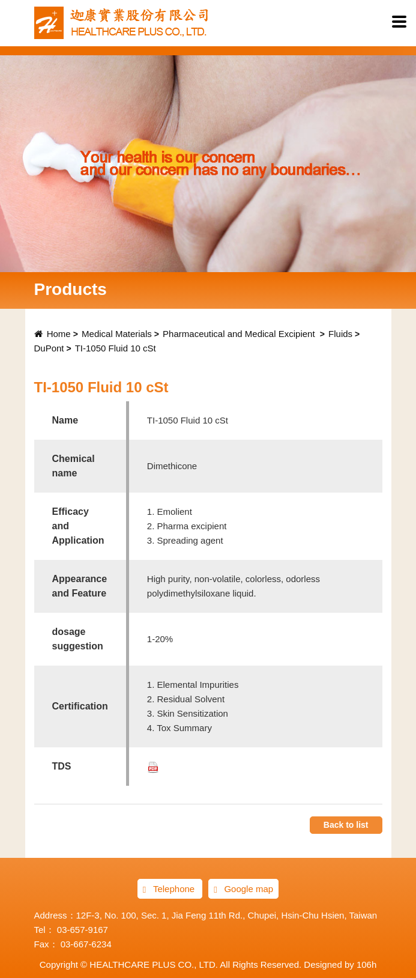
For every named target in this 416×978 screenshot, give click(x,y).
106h (366, 964)
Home (52, 334)
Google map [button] (243, 889)
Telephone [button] (170, 889)
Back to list (346, 825)
